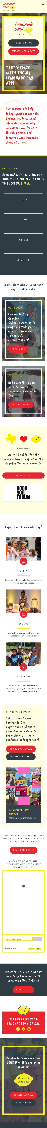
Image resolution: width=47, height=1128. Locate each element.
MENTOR (23, 219)
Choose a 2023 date (23, 51)
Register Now (23, 42)
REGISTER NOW (23, 1102)
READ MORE (18, 349)
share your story (21, 749)
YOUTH (23, 199)
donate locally (23, 1095)
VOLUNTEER (23, 260)
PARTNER (23, 240)
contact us (23, 989)
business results (21, 756)
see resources (21, 404)
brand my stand (23, 850)
